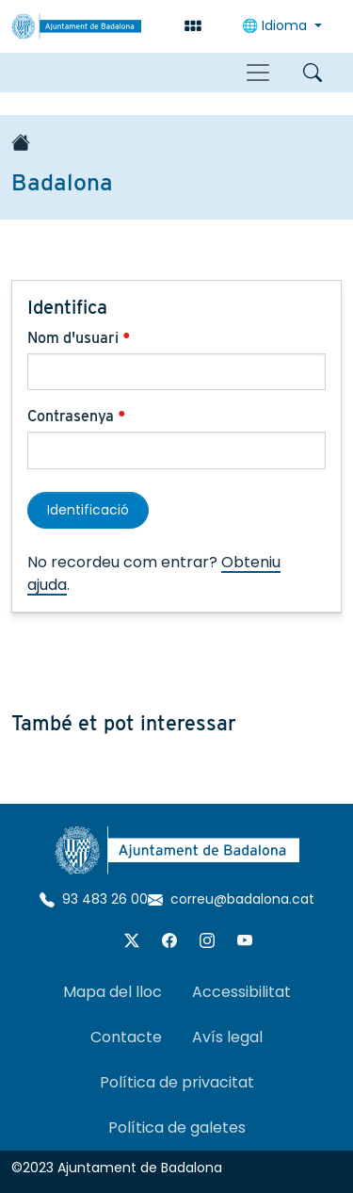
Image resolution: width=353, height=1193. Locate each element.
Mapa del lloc (112, 992)
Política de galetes (177, 1127)
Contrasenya (76, 416)
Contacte (126, 1037)
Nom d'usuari (79, 338)
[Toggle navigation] (258, 72)
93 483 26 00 (94, 899)
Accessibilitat (241, 992)
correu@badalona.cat (231, 899)
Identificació (88, 509)
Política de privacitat (177, 1082)
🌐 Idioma (276, 25)
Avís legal (227, 1037)
